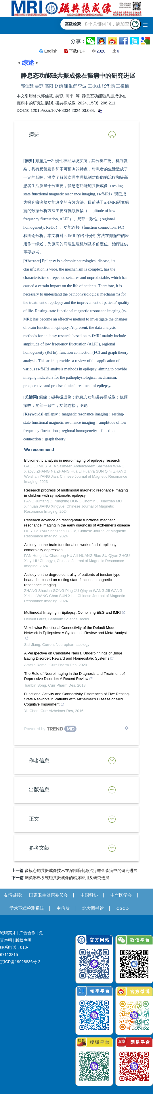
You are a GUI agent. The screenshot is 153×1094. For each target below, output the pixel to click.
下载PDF (77, 51)
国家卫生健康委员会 (48, 895)
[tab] (76, 134)
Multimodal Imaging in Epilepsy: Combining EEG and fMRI (74, 613)
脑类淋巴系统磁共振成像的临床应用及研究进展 (67, 877)
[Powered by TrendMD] (50, 729)
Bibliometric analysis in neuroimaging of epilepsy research (72, 460)
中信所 (63, 908)
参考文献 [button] (39, 848)
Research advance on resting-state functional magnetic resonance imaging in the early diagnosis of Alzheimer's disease (77, 522)
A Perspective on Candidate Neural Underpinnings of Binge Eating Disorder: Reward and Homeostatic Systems (73, 656)
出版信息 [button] (39, 789)
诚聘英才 (8, 932)
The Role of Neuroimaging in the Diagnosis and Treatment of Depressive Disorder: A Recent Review (74, 676)
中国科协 (89, 895)
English (51, 51)
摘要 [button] (34, 134)
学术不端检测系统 (26, 908)
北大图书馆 (93, 908)
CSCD (122, 908)
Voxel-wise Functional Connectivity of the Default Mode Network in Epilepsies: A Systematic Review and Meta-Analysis (76, 633)
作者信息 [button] (39, 760)
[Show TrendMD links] (126, 728)
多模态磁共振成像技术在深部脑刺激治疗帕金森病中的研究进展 (81, 870)
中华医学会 (121, 895)
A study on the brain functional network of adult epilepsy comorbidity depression (70, 547)
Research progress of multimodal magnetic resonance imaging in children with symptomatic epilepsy (76, 493)
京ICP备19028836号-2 (20, 961)
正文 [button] (34, 819)
